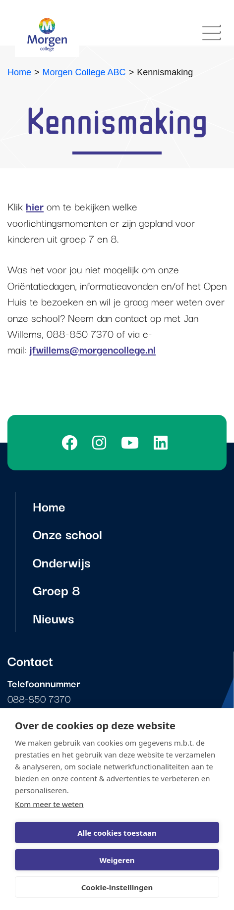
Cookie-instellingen (117, 887)
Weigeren (116, 860)
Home (19, 72)
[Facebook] (71, 443)
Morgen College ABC (84, 72)
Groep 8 (56, 589)
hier (35, 206)
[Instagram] (101, 443)
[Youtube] (132, 443)
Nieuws (53, 617)
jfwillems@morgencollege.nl (92, 349)
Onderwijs (61, 562)
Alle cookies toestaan (116, 833)
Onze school (67, 533)
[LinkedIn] (163, 443)
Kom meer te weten (49, 804)
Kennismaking (165, 72)
